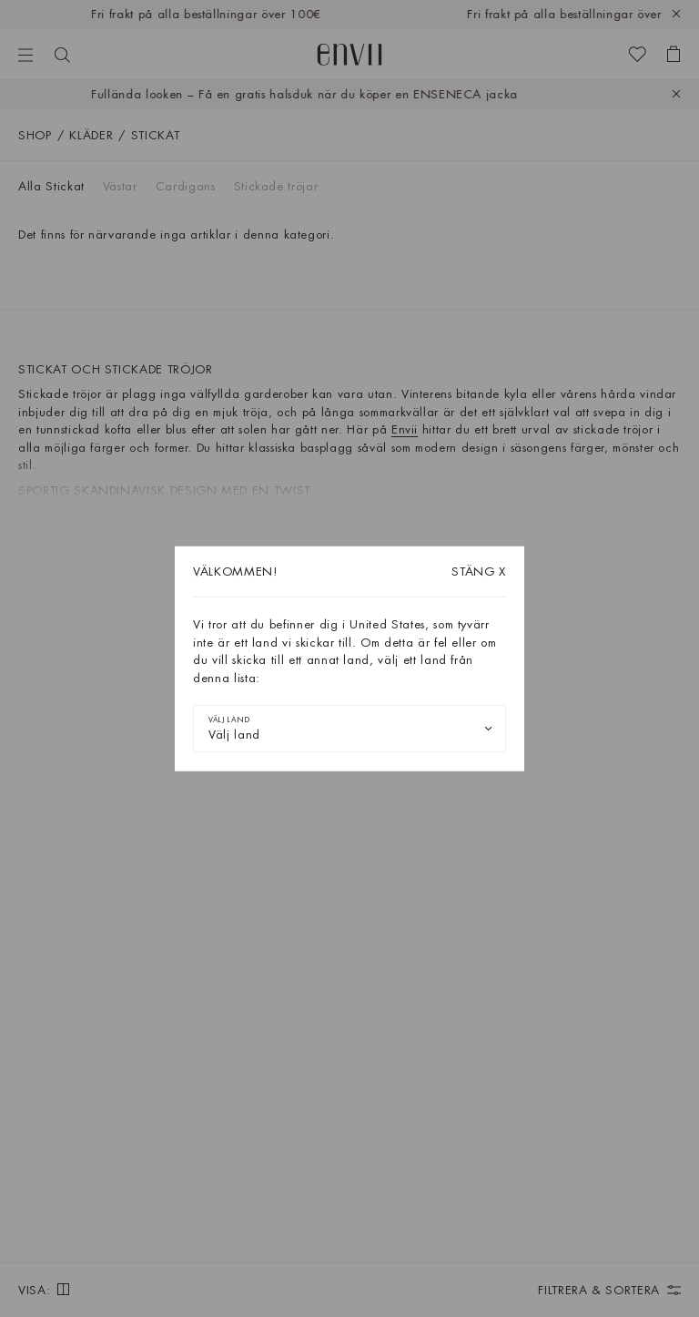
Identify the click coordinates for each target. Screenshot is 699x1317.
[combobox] (349, 728)
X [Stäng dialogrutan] (478, 571)
